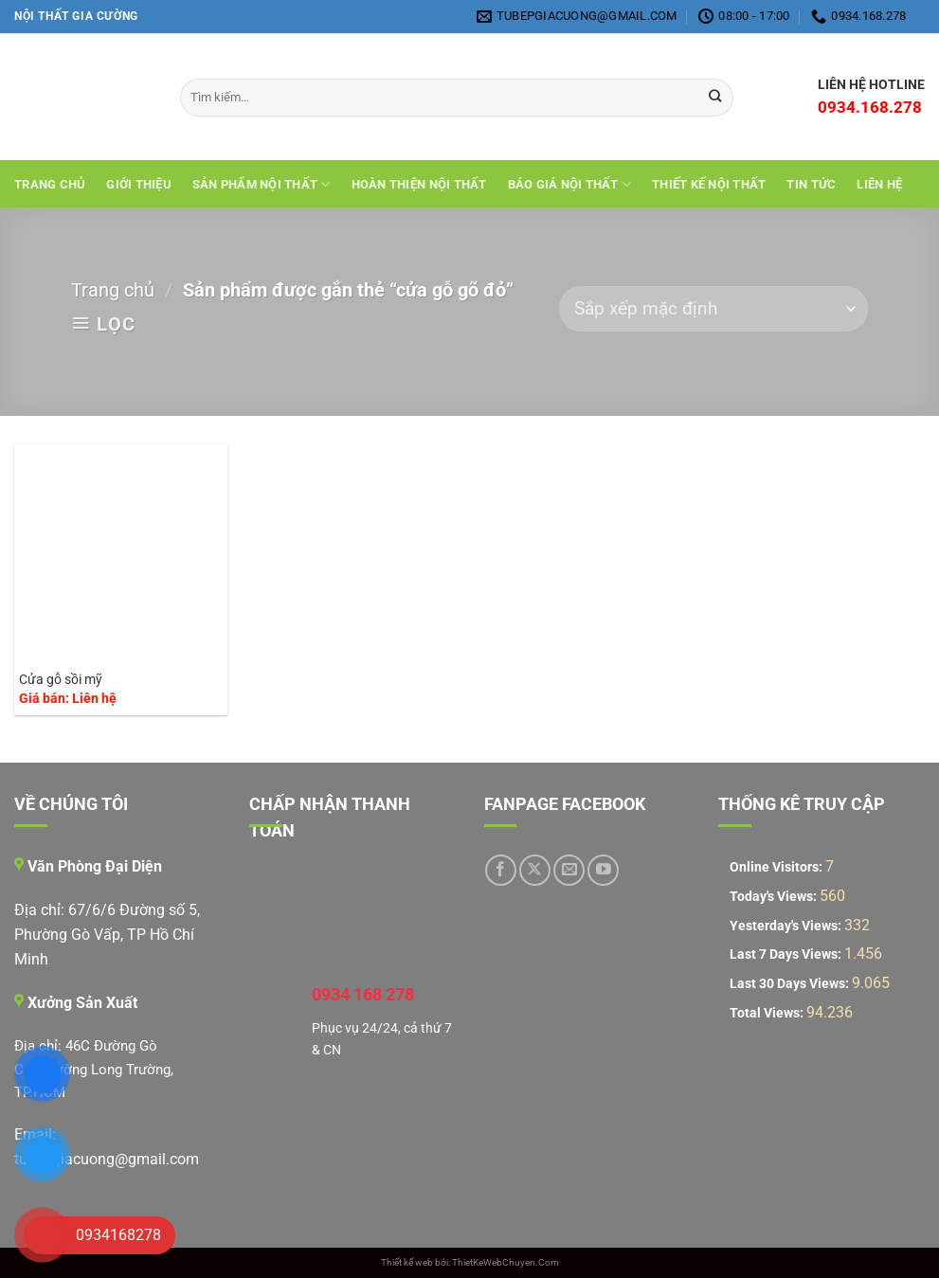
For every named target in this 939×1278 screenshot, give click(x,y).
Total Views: (768, 1013)
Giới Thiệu (139, 184)
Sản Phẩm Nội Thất (261, 184)
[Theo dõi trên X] (535, 870)
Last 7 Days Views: (787, 954)
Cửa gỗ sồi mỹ (60, 680)
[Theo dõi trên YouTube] (603, 870)
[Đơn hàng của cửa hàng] (713, 309)
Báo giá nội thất (570, 184)
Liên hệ (879, 184)
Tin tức (811, 184)
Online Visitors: (777, 867)
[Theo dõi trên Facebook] (500, 870)
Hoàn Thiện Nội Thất (419, 184)
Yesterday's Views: (787, 926)
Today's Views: (775, 897)
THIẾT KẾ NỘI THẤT (709, 184)
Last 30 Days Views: (791, 984)
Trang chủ (49, 184)
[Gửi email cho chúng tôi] (569, 870)
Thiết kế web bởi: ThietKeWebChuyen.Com (470, 1262)
